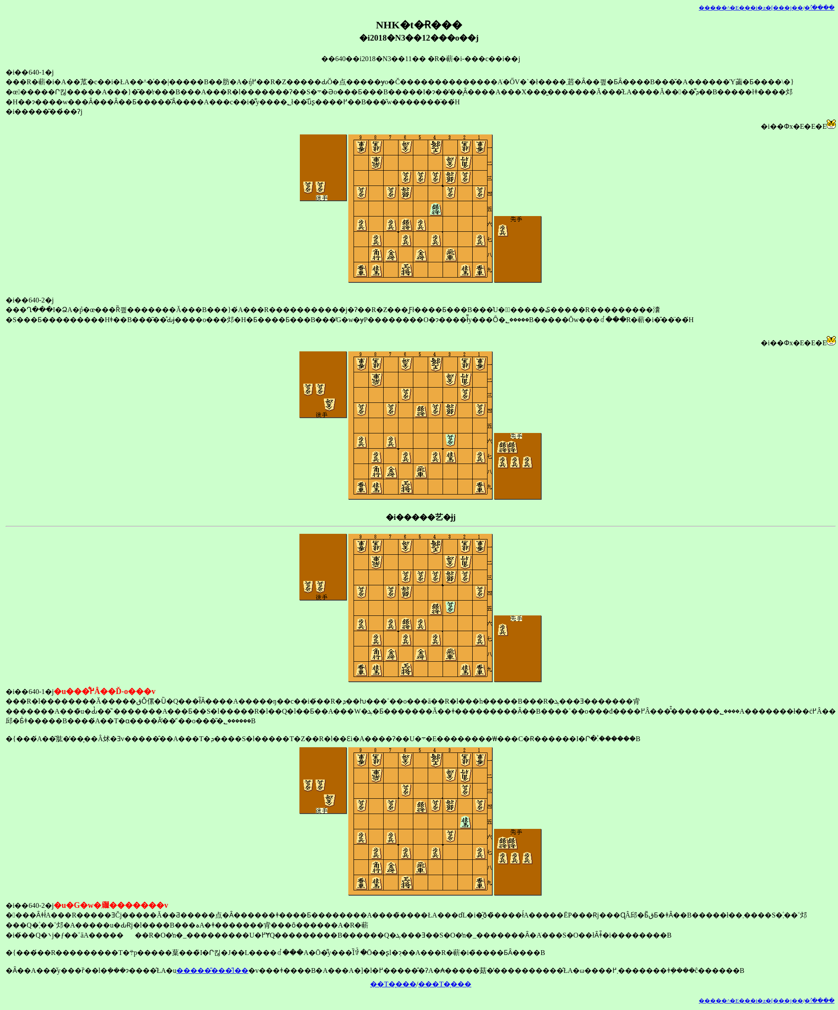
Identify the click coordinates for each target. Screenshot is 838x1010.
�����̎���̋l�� (212, 970)
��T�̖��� (393, 984)
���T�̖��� (444, 984)
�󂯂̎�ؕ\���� (819, 8)
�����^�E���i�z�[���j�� (751, 8)
